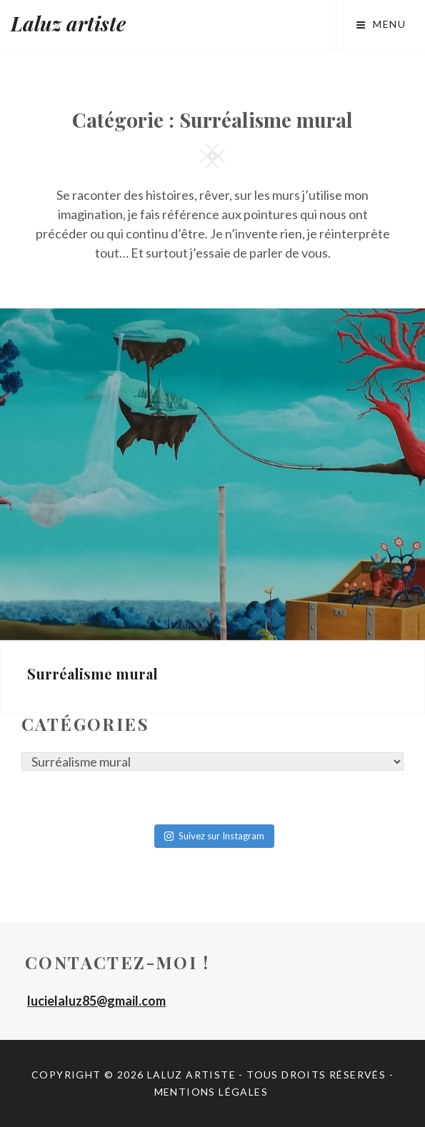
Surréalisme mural (92, 673)
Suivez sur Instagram (214, 836)
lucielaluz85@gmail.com (96, 1001)
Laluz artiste (68, 23)
